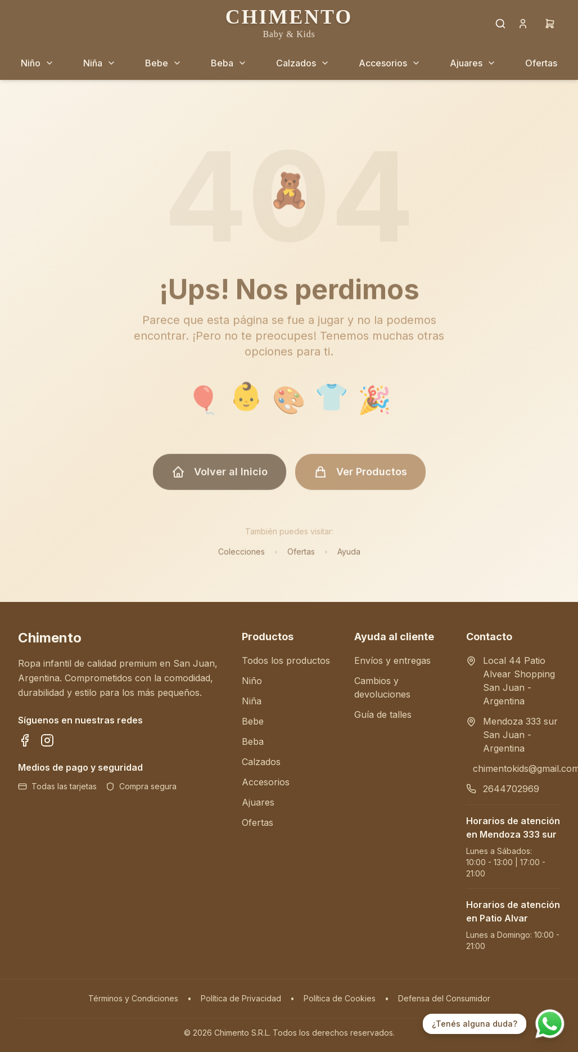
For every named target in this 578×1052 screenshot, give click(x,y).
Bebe (253, 721)
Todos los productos (286, 660)
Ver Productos (360, 477)
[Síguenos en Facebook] (24, 740)
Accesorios (266, 782)
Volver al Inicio (219, 477)
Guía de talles (383, 714)
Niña (251, 701)
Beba (253, 741)
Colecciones (241, 556)
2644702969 (511, 788)
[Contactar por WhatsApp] (550, 1024)
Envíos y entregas (392, 660)
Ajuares (258, 802)
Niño (252, 680)
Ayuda (348, 556)
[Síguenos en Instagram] (47, 740)
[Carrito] (550, 24)
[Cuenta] (523, 24)
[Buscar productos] (500, 24)
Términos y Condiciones (133, 998)
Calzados (261, 761)
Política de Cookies (340, 998)
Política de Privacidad (241, 998)
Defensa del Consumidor (444, 998)
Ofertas (301, 556)
